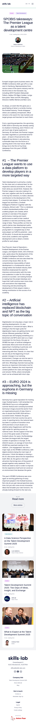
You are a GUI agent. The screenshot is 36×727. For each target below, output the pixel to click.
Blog (18, 685)
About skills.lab (18, 683)
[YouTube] (18, 671)
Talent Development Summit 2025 (18, 680)
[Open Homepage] (6, 4)
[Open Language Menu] (28, 3)
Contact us (18, 694)
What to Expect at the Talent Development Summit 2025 (17, 633)
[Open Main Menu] (32, 4)
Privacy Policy (18, 707)
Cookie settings (18, 710)
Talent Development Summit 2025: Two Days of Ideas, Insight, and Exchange (17, 588)
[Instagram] (15, 671)
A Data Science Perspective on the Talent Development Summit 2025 (17, 541)
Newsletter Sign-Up (18, 696)
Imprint (18, 705)
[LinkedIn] (21, 671)
